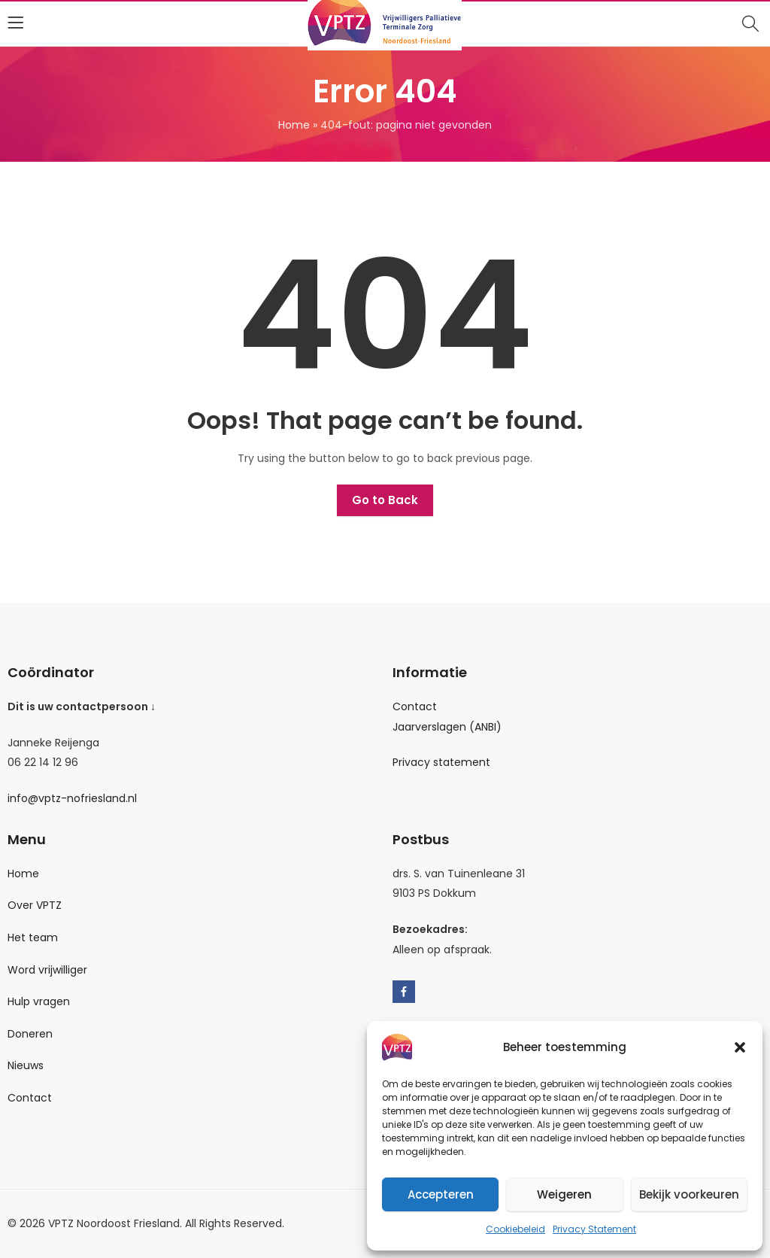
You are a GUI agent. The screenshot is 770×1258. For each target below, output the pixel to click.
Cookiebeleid (515, 1229)
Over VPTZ (35, 905)
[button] (739, 1047)
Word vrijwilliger (47, 969)
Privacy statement (441, 762)
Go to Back (385, 500)
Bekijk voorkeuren (689, 1194)
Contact (415, 706)
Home (294, 124)
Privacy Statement (594, 1229)
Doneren (30, 1033)
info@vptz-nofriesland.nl (72, 798)
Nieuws (26, 1065)
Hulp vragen (39, 1001)
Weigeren (564, 1194)
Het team (33, 937)
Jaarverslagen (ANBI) (447, 726)
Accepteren (441, 1194)
